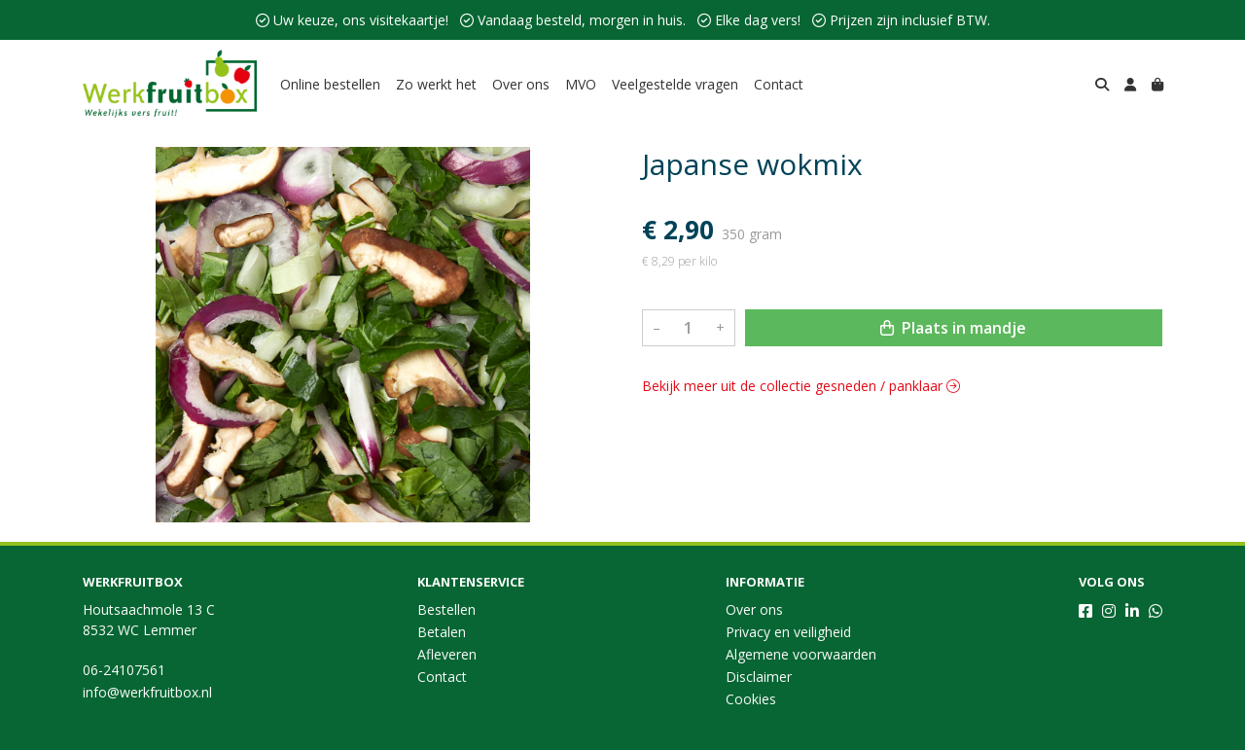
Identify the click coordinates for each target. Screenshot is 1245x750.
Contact (778, 84)
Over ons (521, 84)
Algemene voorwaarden (801, 654)
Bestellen (446, 609)
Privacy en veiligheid (788, 632)
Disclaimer (759, 676)
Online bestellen (330, 84)
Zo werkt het (436, 84)
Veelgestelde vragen (675, 84)
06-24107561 (124, 670)
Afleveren (447, 654)
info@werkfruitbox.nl (147, 692)
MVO (580, 84)
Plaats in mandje (953, 328)
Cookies (751, 699)
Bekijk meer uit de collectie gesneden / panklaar (801, 385)
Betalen (441, 632)
